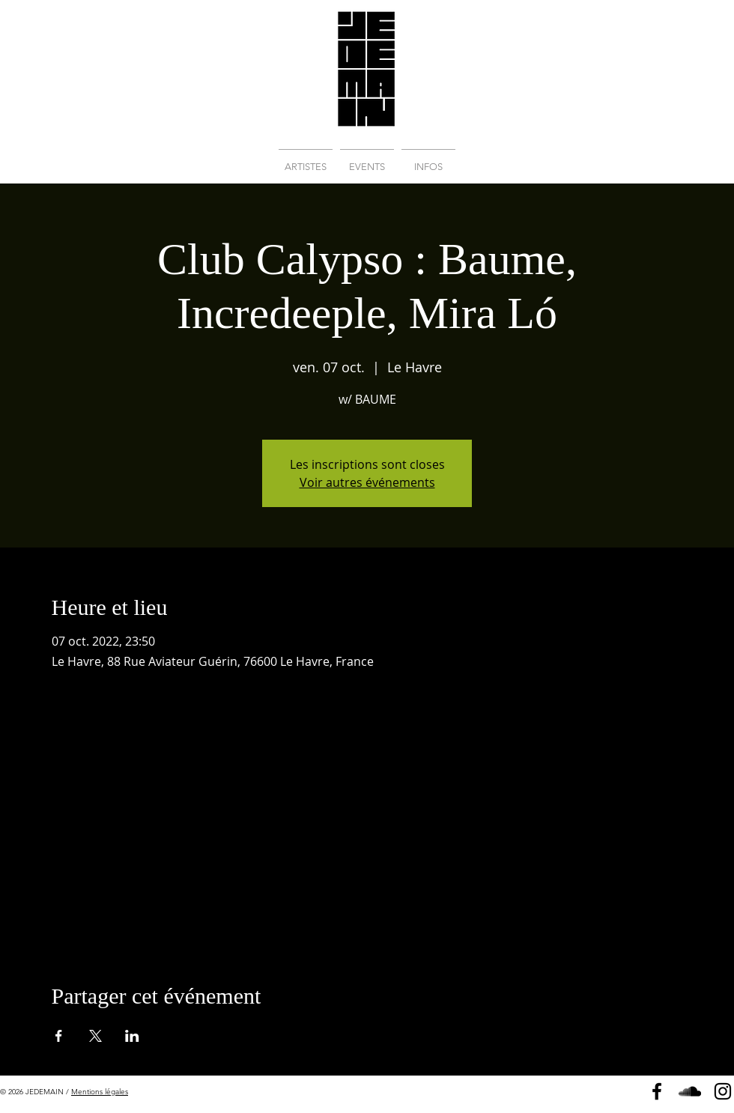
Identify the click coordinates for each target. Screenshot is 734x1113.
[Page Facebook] (657, 1091)
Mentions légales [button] (99, 1092)
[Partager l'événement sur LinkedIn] (132, 1036)
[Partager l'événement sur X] (95, 1036)
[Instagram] (723, 1091)
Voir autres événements (367, 482)
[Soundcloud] (690, 1091)
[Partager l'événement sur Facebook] (59, 1036)
